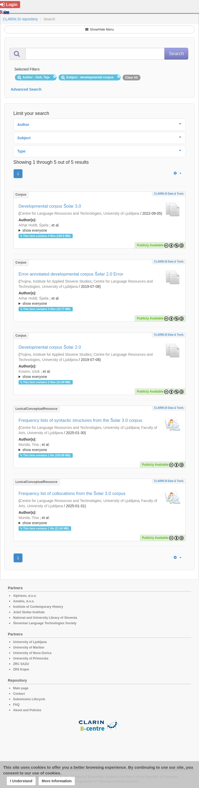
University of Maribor (28, 647)
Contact (19, 694)
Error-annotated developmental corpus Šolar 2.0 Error (71, 274)
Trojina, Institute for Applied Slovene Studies (56, 281)
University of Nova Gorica (32, 653)
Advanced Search (26, 89)
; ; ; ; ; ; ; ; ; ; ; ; (99, 374)
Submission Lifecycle (29, 699)
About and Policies (27, 710)
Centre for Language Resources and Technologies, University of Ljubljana (79, 213)
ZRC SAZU (21, 664)
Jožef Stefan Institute (29, 612)
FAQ (16, 705)
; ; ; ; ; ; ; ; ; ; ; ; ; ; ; (99, 447)
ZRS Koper (21, 669)
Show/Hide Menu (99, 29)
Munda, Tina (29, 444)
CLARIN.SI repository (20, 19)
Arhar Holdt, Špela (33, 225)
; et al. (99, 228)
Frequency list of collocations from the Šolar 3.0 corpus (72, 493)
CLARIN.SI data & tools (169, 193)
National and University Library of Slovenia (45, 618)
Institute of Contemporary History (38, 607)
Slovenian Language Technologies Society (45, 623)
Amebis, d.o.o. (24, 601)
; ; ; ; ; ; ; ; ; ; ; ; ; (99, 228)
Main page (21, 688)
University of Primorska (30, 658)
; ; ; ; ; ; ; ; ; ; (99, 301)
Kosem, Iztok (29, 371)
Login (9, 4)
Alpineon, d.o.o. (25, 596)
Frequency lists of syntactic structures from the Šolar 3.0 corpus (80, 420)
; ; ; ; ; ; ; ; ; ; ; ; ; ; (99, 520)
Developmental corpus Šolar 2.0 (50, 347)
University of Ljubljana (30, 642)
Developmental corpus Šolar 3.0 (50, 206)
